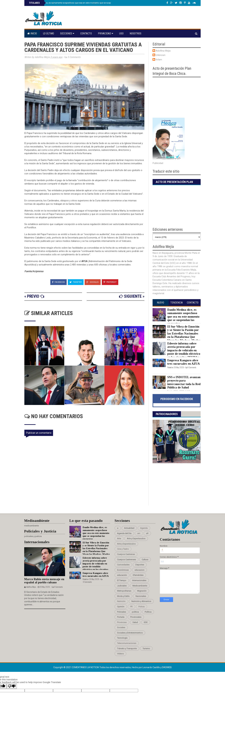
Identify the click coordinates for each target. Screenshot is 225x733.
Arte (119, 538)
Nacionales (141, 596)
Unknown (160, 55)
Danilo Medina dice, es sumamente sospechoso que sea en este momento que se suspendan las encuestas (79, 3)
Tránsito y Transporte (127, 648)
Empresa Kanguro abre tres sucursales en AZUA (183, 362)
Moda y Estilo (123, 596)
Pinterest (110, 282)
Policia (141, 606)
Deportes (139, 564)
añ (147, 533)
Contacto (86, 33)
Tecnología (122, 638)
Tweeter (76, 282)
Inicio (32, 33)
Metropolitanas (124, 591)
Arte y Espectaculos (136, 538)
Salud (135, 622)
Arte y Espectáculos (126, 544)
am (138, 533)
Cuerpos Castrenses (126, 559)
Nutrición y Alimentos (141, 601)
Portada (120, 617)
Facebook (58, 282)
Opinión (120, 606)
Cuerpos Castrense (126, 554)
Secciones (67, 33)
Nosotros (135, 33)
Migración (141, 591)
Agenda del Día (124, 533)
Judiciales (122, 585)
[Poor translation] (12, 686)
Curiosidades (123, 564)
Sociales (121, 627)
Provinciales (135, 617)
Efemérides (138, 575)
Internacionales (139, 580)
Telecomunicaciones (126, 643)
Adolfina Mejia (163, 50)
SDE (146, 622)
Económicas (123, 570)
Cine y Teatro (123, 549)
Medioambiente (140, 585)
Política (148, 612)
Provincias (122, 622)
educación (122, 575)
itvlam (159, 59)
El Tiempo (121, 580)
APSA (84, 261)
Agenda (144, 528)
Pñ (131, 606)
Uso (121, 33)
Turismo (146, 648)
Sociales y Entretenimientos (130, 633)
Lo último (48, 33)
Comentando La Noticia (85, 667)
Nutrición (121, 601)
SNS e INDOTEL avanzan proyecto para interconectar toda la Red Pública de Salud (183, 382)
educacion (139, 570)
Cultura (145, 559)
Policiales (121, 612)
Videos (120, 653)
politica (135, 612)
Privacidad (105, 33)
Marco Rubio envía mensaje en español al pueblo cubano (44, 581)
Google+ (92, 282)
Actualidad (129, 528)
